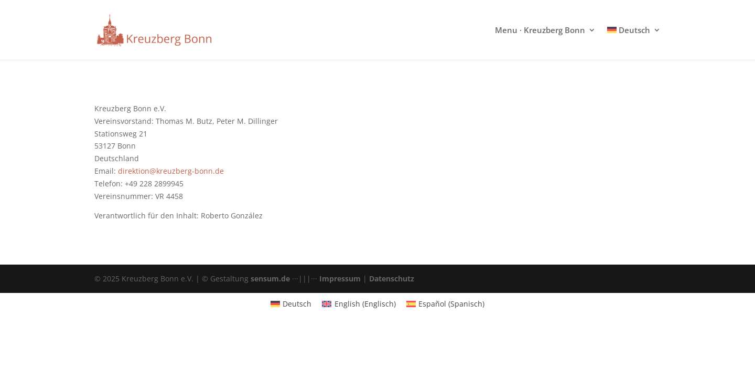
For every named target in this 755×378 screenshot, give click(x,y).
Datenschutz (391, 279)
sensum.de (270, 279)
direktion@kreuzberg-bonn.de (171, 171)
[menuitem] (634, 43)
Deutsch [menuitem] (297, 304)
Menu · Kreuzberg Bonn (540, 30)
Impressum (340, 279)
